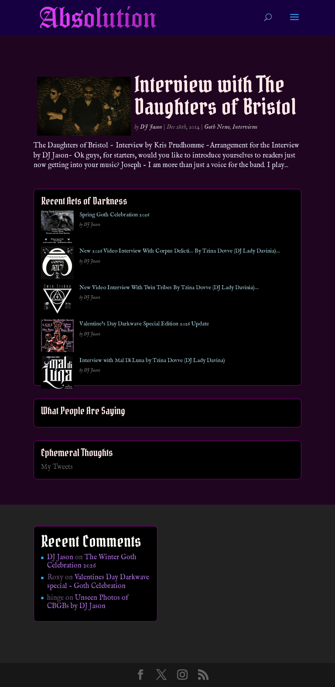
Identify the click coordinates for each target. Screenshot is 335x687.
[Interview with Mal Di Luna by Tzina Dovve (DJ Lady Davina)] (57, 374)
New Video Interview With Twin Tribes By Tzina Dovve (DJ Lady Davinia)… (169, 287)
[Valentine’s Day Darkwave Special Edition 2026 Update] (57, 337)
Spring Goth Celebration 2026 (114, 215)
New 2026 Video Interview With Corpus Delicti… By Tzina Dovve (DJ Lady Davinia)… (179, 251)
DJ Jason (151, 127)
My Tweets (57, 467)
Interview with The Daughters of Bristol (215, 95)
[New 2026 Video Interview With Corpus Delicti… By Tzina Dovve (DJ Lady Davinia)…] (57, 264)
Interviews (244, 127)
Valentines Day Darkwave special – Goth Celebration (98, 581)
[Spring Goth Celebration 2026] (57, 228)
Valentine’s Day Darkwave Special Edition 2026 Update (144, 324)
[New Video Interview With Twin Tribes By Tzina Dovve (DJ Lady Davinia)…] (57, 301)
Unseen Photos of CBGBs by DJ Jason (87, 602)
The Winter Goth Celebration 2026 (92, 561)
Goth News (217, 127)
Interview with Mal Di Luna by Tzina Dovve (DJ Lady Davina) (152, 360)
